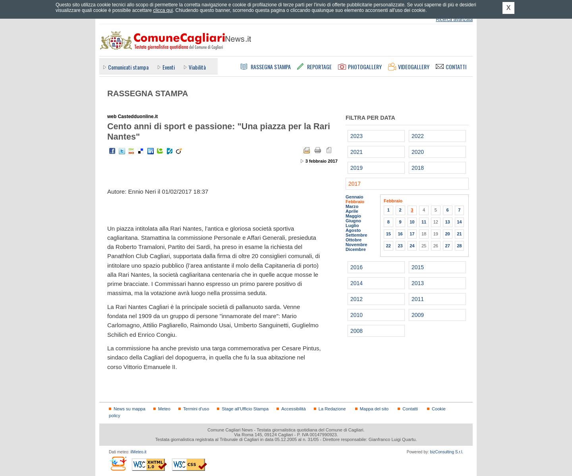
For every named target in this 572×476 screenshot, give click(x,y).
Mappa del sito (374, 408)
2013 (418, 283)
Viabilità (197, 67)
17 (412, 233)
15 (388, 233)
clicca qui (162, 10)
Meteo (164, 408)
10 (412, 222)
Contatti (409, 408)
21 (459, 233)
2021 (356, 152)
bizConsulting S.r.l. (446, 452)
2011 (418, 299)
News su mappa (129, 408)
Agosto (353, 230)
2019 (356, 168)
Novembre (356, 244)
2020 (418, 152)
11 (423, 222)
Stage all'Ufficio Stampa (245, 408)
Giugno (353, 220)
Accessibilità (293, 408)
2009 (418, 315)
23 (400, 245)
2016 (356, 267)
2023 (356, 136)
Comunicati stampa (128, 67)
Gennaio (354, 196)
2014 (356, 283)
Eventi (168, 67)
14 (459, 222)
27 (447, 245)
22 (388, 245)
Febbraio (355, 201)
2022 (418, 136)
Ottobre (353, 239)
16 (400, 233)
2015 (418, 267)
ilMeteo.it (138, 452)
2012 (356, 299)
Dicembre (356, 249)
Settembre (356, 235)
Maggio (353, 216)
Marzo (352, 206)
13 (447, 222)
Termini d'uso (196, 408)
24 (412, 245)
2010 (356, 315)
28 (459, 245)
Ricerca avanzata (454, 19)
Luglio (352, 225)
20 (447, 233)
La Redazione (332, 408)
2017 (354, 184)
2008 (356, 331)
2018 (418, 168)
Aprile (352, 211)
